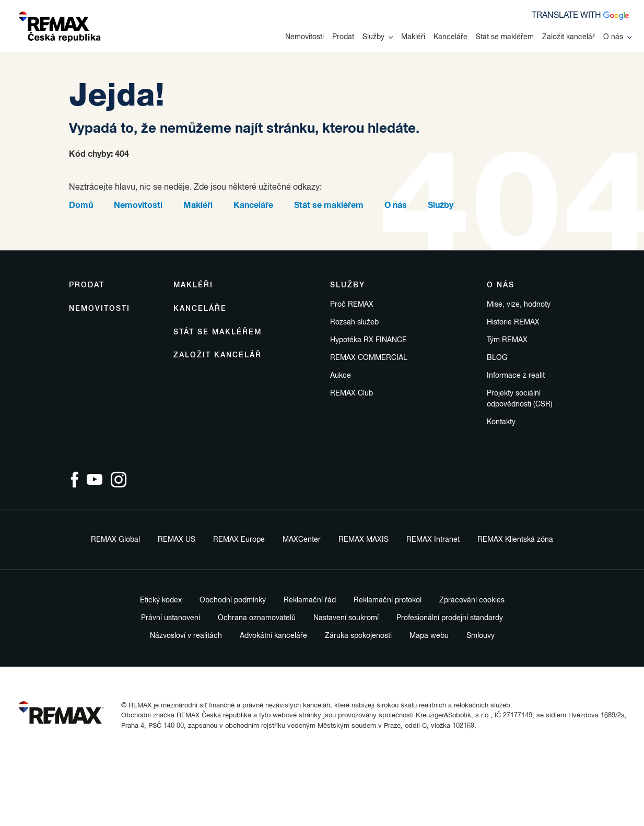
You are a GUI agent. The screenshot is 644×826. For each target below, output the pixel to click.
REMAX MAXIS (363, 539)
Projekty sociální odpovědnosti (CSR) (520, 399)
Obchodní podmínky (233, 600)
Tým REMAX (507, 340)
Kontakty (501, 422)
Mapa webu (429, 635)
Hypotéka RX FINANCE (368, 340)
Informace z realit (516, 375)
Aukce (340, 375)
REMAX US (176, 539)
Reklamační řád (310, 600)
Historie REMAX (513, 322)
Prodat (343, 37)
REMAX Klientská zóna (515, 539)
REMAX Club (351, 393)
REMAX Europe (239, 539)
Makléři (413, 37)
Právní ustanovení (170, 618)
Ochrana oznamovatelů (257, 618)
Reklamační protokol (387, 600)
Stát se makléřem (505, 37)
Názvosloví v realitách (186, 635)
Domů (81, 205)
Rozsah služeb (354, 322)
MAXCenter (302, 539)
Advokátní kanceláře (273, 635)
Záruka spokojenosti (358, 635)
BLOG (497, 358)
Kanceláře (450, 37)
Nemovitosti (304, 37)
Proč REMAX (351, 304)
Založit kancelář (568, 37)
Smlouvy (480, 635)
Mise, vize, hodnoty (519, 304)
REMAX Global (115, 539)
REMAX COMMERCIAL (368, 358)
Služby (377, 37)
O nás (617, 37)
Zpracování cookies (472, 600)
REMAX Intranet (433, 539)
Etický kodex (161, 600)
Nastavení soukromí (346, 618)
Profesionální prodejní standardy (449, 618)
